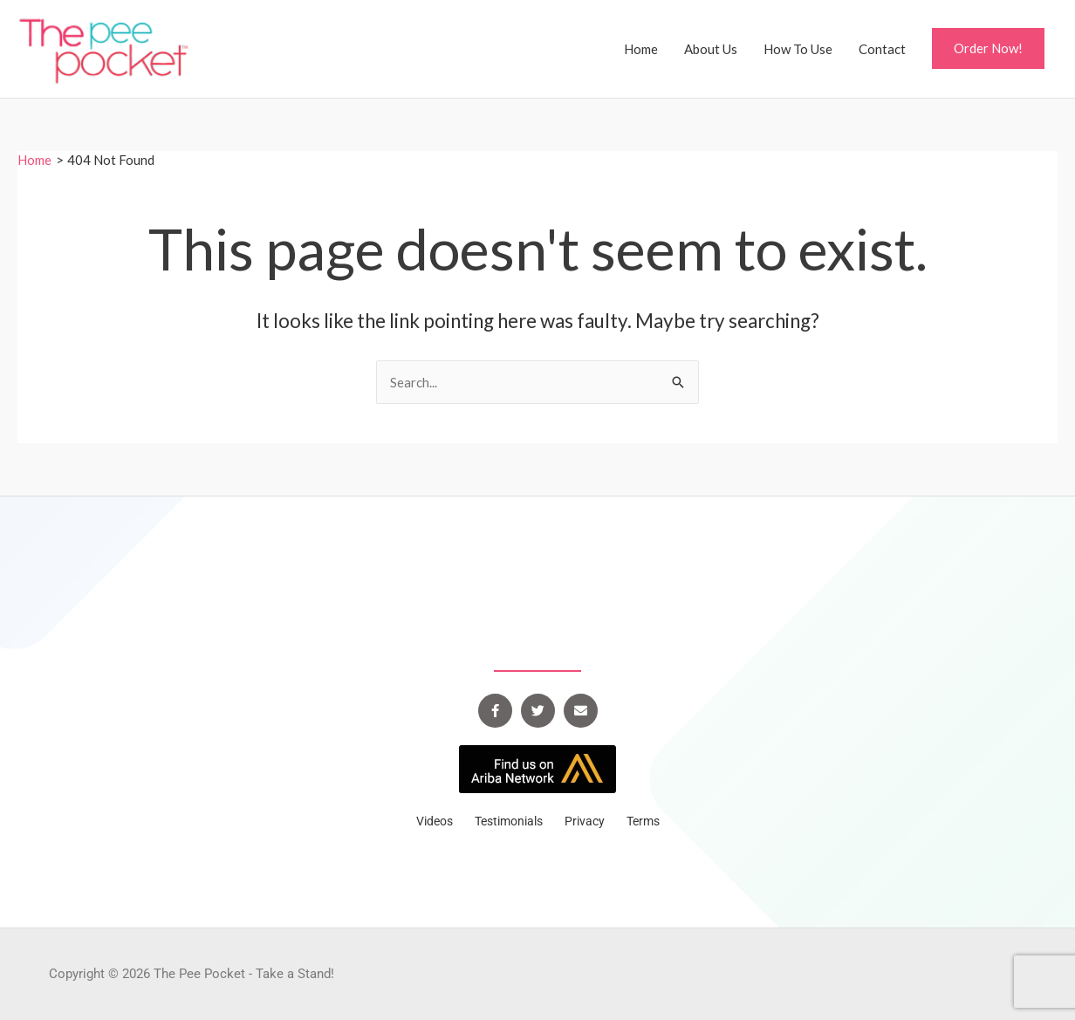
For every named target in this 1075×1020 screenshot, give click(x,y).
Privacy (585, 821)
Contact (882, 49)
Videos (434, 821)
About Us (710, 49)
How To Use (797, 49)
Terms (643, 821)
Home (641, 49)
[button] (988, 48)
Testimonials (509, 821)
